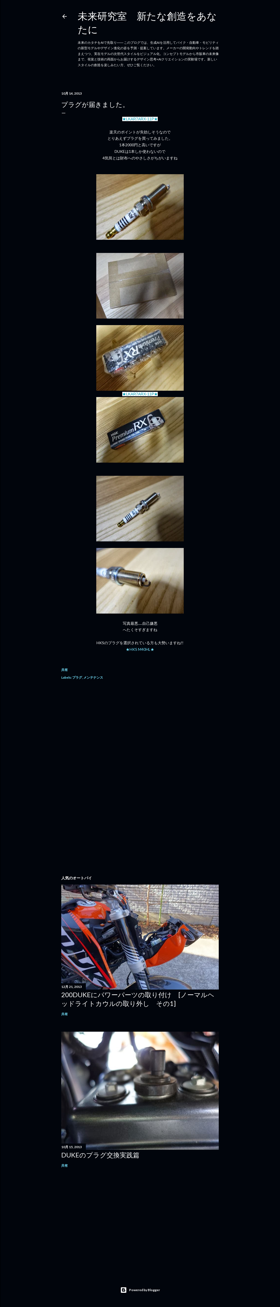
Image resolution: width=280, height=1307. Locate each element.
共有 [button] (64, 670)
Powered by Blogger (140, 1290)
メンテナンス (93, 677)
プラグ (77, 677)
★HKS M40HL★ (140, 649)
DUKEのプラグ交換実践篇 (100, 1155)
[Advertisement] (140, 733)
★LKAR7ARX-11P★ (140, 119)
